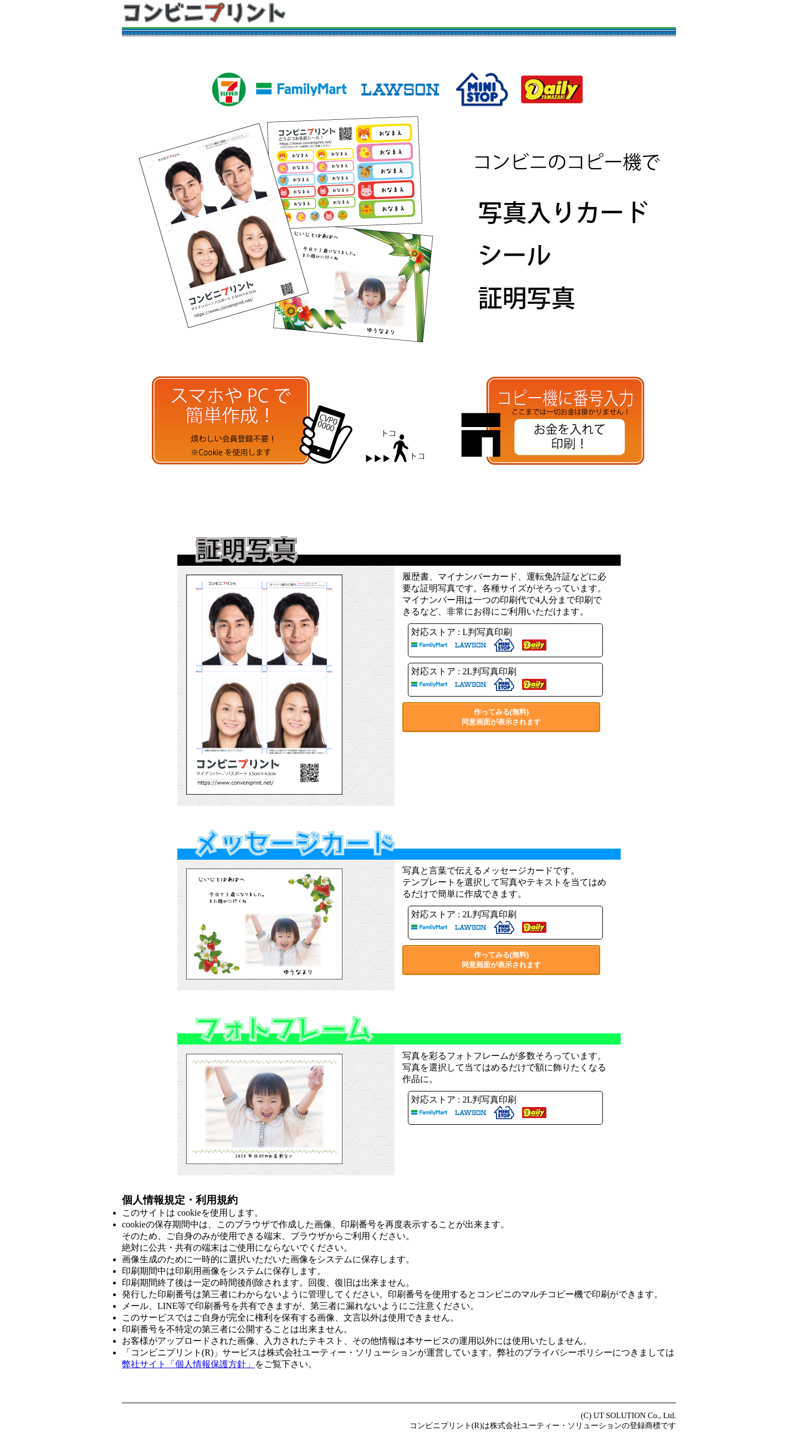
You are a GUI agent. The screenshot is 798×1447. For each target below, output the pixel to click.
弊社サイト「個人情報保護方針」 (188, 1364)
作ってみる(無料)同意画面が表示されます (501, 717)
